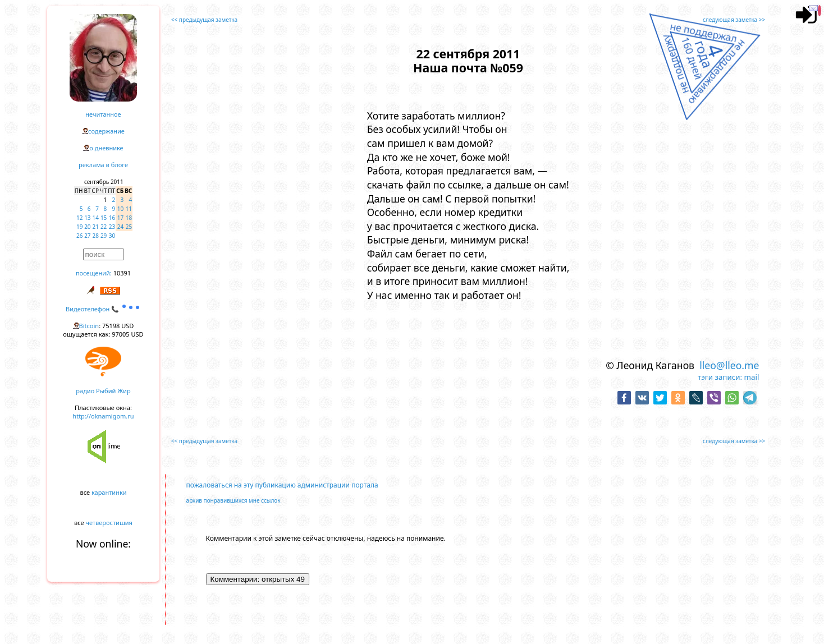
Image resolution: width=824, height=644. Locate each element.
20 (87, 227)
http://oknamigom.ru (103, 416)
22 (103, 227)
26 (79, 236)
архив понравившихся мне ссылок (233, 500)
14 (96, 218)
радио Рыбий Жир (103, 391)
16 (112, 218)
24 (120, 227)
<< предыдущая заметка (204, 20)
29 (103, 236)
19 (79, 227)
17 (120, 218)
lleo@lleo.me (729, 365)
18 (129, 218)
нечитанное (103, 114)
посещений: (94, 273)
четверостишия (109, 522)
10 (120, 209)
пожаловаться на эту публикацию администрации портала (282, 485)
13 (87, 218)
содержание (106, 131)
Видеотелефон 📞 (103, 309)
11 (129, 209)
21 (96, 227)
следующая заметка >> (734, 20)
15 (103, 218)
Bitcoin (89, 325)
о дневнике (106, 148)
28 (96, 236)
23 (112, 227)
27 (87, 236)
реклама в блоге (103, 164)
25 (129, 227)
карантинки (109, 492)
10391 (122, 273)
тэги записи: (720, 377)
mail (751, 377)
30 (112, 236)
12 (79, 218)
